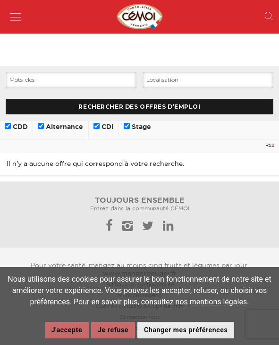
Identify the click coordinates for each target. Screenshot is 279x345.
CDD (16, 126)
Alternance (60, 126)
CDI (103, 126)
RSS (269, 146)
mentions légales (218, 301)
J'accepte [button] (66, 330)
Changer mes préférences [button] (186, 330)
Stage (137, 126)
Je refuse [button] (113, 330)
